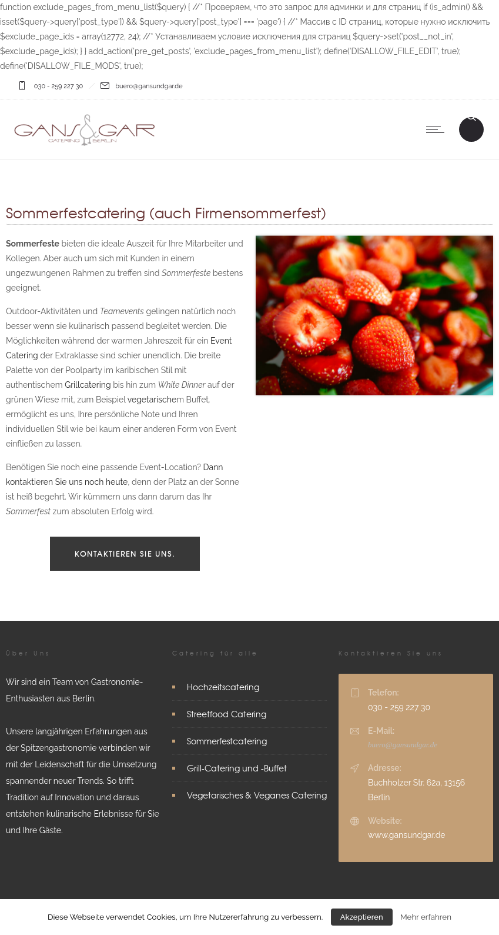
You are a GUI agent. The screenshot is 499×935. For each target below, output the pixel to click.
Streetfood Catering (226, 714)
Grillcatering (87, 385)
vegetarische (152, 399)
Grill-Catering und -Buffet (237, 768)
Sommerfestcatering (227, 741)
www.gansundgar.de (407, 835)
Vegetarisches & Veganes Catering (257, 795)
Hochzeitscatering (223, 687)
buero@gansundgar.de (402, 744)
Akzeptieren (361, 917)
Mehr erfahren (425, 916)
